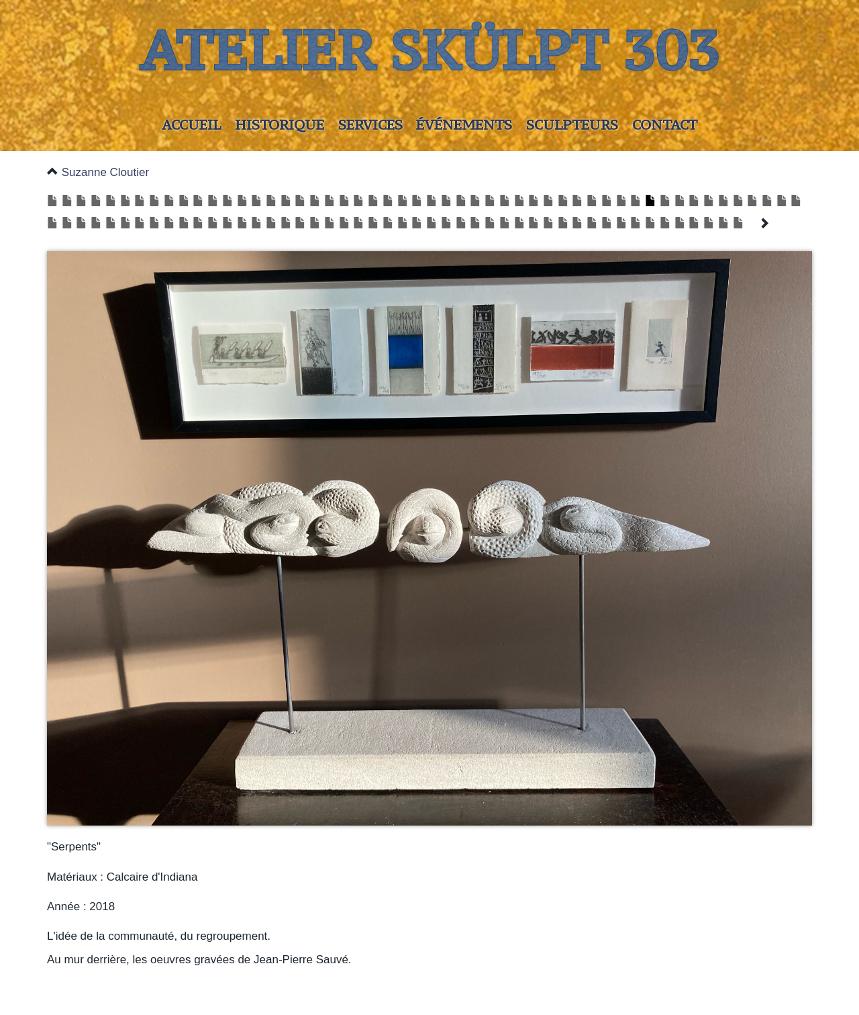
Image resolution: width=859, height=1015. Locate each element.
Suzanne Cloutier (105, 172)
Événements (464, 125)
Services (370, 125)
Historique (279, 125)
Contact (664, 125)
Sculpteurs (572, 125)
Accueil (191, 125)
